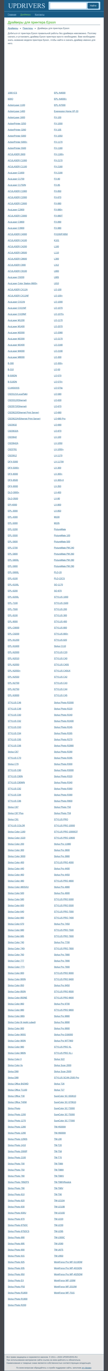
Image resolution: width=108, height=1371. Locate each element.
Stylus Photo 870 (16, 1219)
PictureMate (60, 529)
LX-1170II (59, 462)
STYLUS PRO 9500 (64, 991)
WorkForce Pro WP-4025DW (68, 1274)
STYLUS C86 (14, 801)
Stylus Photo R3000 (64, 770)
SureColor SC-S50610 (65, 1096)
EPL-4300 (13, 517)
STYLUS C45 (60, 695)
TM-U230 (58, 1225)
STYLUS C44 (60, 689)
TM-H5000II (60, 1127)
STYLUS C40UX (62, 671)
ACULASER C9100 (17, 271)
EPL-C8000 (13, 628)
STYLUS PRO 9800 (64, 1010)
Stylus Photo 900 (16, 1250)
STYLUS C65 (14, 739)
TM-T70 (58, 1157)
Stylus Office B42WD (18, 1084)
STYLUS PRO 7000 (64, 911)
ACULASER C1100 (17, 166)
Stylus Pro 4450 (62, 875)
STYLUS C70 (14, 758)
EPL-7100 (13, 603)
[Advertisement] (54, 67)
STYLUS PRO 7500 (64, 930)
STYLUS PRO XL (62, 1047)
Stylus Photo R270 (63, 739)
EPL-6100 (13, 578)
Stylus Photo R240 (63, 715)
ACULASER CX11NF (18, 296)
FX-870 (57, 197)
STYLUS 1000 (61, 597)
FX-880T (58, 216)
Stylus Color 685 (16, 936)
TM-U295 (58, 1231)
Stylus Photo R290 (63, 752)
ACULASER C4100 (17, 240)
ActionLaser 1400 (16, 111)
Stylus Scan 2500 (62, 1071)
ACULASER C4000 (17, 234)
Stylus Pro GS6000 (63, 1034)
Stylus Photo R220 (63, 709)
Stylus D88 (13, 1077)
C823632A (13, 431)
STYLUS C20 (60, 652)
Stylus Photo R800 (63, 801)
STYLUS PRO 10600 (64, 838)
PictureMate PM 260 (64, 554)
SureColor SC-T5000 (64, 1114)
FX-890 (57, 222)
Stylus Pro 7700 (62, 942)
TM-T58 (58, 1151)
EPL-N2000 (13, 652)
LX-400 (57, 492)
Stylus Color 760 (16, 954)
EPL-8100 (13, 615)
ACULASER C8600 (17, 259)
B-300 (11, 363)
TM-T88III (59, 1170)
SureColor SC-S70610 (65, 1102)
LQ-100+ (58, 296)
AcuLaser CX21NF (17, 308)
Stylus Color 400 (16, 862)
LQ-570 (57, 375)
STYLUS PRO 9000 (64, 973)
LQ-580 (57, 394)
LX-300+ (58, 474)
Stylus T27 (59, 1090)
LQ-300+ (58, 363)
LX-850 (57, 511)
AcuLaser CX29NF (17, 314)
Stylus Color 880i (16, 1016)
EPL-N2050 (13, 664)
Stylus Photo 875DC (18, 1225)
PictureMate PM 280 (64, 560)
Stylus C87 (13, 807)
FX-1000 (58, 123)
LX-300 (57, 468)
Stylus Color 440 (16, 868)
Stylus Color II (15, 1059)
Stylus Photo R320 (63, 776)
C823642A (13, 443)
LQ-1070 (58, 308)
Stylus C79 (13, 764)
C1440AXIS (13, 388)
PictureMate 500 (62, 541)
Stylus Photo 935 (16, 1268)
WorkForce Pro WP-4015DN (68, 1268)
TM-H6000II (60, 1133)
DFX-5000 (13, 462)
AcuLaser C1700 (16, 179)
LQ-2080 (58, 332)
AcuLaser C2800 (16, 209)
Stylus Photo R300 (63, 764)
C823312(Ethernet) (17, 400)
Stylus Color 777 (16, 961)
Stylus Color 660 (16, 918)
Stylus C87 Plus (15, 813)
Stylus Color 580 (16, 899)
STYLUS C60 (14, 715)
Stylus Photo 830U (17, 1213)
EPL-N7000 (60, 105)
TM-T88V (58, 1188)
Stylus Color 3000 (16, 856)
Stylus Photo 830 (16, 1207)
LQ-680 (57, 412)
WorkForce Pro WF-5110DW (68, 1262)
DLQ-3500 (13, 498)
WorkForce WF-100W (64, 1280)
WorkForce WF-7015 (64, 1293)
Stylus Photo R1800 (17, 1293)
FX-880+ (58, 209)
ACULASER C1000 (17, 160)
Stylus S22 (59, 1059)
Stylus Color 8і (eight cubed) (22, 1022)
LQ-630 (57, 400)
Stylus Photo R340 (63, 782)
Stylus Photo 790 (16, 1188)
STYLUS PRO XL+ (63, 1053)
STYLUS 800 (60, 628)
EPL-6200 (13, 591)
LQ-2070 (58, 326)
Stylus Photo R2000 (64, 702)
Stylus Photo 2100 (17, 1157)
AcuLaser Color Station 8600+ (22, 283)
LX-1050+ (59, 449)
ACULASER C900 (17, 265)
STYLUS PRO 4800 (64, 881)
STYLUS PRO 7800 (64, 948)
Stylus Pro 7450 (62, 924)
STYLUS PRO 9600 (64, 998)
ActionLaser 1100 (16, 105)
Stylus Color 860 (16, 1004)
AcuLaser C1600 (16, 173)
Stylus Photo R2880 (64, 745)
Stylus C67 (13, 752)
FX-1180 (58, 148)
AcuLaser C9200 (16, 277)
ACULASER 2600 (16, 154)
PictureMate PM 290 (64, 566)
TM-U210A (59, 1200)
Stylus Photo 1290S (17, 1139)
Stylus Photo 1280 (17, 1127)
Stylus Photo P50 (16, 1286)
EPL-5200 (13, 529)
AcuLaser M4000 (16, 351)
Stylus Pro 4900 (62, 893)
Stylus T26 (59, 1084)
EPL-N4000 (60, 93)
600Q (10, 99)
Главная (12, 14)
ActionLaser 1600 (16, 117)
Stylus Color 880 (16, 1010)
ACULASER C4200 (17, 246)
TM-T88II (58, 1164)
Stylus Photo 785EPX (18, 1182)
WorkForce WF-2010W (65, 1286)
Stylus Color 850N (17, 991)
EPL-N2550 (13, 677)
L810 (56, 283)
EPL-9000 (13, 621)
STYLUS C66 (14, 745)
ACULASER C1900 (17, 191)
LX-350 (57, 486)
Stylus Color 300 (16, 850)
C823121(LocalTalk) (17, 394)
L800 (56, 271)
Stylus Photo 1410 (17, 1145)
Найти (93, 5)
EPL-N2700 (13, 683)
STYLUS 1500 (61, 603)
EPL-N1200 (13, 640)
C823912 (12, 455)
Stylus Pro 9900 (62, 1028)
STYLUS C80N (15, 776)
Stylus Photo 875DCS (18, 1231)
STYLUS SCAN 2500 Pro (66, 1077)
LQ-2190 (58, 351)
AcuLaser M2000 (16, 332)
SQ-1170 (58, 584)
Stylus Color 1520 (16, 838)
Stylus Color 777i (16, 967)
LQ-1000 (58, 302)
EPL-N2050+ (14, 671)
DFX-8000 (13, 474)
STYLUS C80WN (16, 782)
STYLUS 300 (60, 615)
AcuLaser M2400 (16, 345)
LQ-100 (57, 289)
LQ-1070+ (59, 314)
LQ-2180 (58, 345)
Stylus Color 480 (16, 881)
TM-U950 (58, 1256)
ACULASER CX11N (17, 289)
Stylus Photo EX (16, 1280)
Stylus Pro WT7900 (63, 1041)
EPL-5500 (13, 535)
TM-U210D (59, 1213)
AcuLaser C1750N (17, 185)
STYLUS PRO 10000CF (66, 832)
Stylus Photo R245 (63, 727)
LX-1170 (58, 455)
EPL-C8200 (13, 634)
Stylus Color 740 (16, 942)
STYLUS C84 (14, 795)
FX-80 (57, 179)
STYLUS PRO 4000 (64, 862)
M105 (57, 523)
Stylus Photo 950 (16, 1274)
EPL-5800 (13, 554)
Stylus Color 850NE (17, 998)
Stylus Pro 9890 (62, 1022)
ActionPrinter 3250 (17, 123)
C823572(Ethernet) (17, 406)
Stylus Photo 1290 (17, 1133)
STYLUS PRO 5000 (64, 899)
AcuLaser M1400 (16, 326)
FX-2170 (58, 160)
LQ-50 (57, 369)
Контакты (39, 14)
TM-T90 (58, 1194)
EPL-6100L (13, 584)
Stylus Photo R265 (63, 733)
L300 (56, 259)
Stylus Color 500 (16, 893)
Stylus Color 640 (16, 911)
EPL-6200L (13, 597)
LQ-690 (57, 425)
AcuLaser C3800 (16, 222)
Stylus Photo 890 (16, 1237)
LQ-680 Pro (60, 419)
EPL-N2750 (13, 689)
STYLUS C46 (14, 702)
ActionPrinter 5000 (17, 136)
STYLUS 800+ (61, 634)
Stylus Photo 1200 (17, 1114)
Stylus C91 (13, 819)
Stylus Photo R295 (63, 758)
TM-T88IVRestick (62, 1182)
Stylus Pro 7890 (62, 961)
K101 (56, 240)
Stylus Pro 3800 (62, 850)
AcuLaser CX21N (16, 302)
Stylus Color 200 (16, 844)
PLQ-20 (58, 572)
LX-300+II (59, 480)
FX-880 (57, 203)
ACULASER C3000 (17, 216)
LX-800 (57, 505)
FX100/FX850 (61, 234)
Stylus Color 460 (16, 875)
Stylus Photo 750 (16, 1170)
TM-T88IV (59, 1176)
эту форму (86, 1368)
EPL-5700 (13, 548)
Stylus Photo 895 (16, 1243)
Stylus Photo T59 (62, 813)
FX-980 (57, 228)
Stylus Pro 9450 (62, 985)
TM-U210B (59, 1207)
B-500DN (12, 375)
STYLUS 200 (60, 609)
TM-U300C (59, 1237)
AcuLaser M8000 (16, 357)
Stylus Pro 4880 (62, 887)
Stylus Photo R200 (17, 1305)
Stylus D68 (13, 1071)
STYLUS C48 (14, 709)
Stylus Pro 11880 (62, 844)
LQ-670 (57, 406)
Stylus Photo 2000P (17, 1151)
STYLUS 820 (60, 640)
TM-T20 (58, 1145)
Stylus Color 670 (16, 924)
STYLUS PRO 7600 (64, 936)
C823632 (12, 425)
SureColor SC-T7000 (64, 1120)
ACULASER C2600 (17, 203)
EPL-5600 (13, 541)
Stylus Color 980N (17, 1053)
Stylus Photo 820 (16, 1200)
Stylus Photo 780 (16, 1176)
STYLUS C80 (14, 770)
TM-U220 (58, 1219)
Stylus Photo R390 (63, 795)
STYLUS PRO (61, 819)
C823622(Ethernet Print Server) (23, 412)
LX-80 (57, 498)
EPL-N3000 (13, 695)
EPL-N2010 (13, 658)
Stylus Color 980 (16, 1047)
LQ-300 (57, 357)
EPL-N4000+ (60, 99)
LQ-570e (58, 388)
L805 (56, 277)
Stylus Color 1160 (16, 832)
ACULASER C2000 (17, 197)
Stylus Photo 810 (16, 1194)
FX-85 (57, 185)
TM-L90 (58, 1139)
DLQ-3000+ (13, 492)
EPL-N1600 (13, 646)
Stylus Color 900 (16, 1028)
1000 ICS (12, 93)
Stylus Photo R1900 (17, 1299)
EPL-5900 (13, 566)
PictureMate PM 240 (64, 548)
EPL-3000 (13, 511)
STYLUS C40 (60, 658)
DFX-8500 (13, 480)
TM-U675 (58, 1250)
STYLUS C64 (14, 733)
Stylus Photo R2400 (64, 721)
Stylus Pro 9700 (62, 1004)
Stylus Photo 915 (16, 1256)
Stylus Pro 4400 (62, 868)
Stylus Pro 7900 (62, 967)
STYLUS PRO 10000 (64, 825)
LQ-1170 (58, 320)
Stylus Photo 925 (16, 1262)
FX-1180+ (59, 154)
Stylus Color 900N (17, 1041)
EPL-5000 (13, 523)
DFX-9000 (13, 486)
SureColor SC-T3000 (64, 1108)
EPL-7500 (13, 609)
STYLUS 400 (60, 621)
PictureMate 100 (62, 535)
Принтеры (28, 28)
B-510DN (12, 382)
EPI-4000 (12, 505)
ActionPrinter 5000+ (17, 142)
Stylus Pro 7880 (62, 954)
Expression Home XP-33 (66, 111)
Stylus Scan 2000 (62, 1065)
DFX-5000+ (13, 468)
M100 (57, 517)
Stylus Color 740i (16, 948)
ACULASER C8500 (17, 253)
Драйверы (13, 28)
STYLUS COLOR (16, 825)
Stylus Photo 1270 (17, 1120)
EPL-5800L (13, 560)
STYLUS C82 (14, 789)
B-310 (11, 369)
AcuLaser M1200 (16, 320)
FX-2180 (58, 166)
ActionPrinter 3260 (17, 130)
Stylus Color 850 (16, 985)
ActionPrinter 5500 (17, 148)
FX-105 (57, 130)
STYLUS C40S (61, 664)
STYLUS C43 (60, 683)
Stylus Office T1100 (17, 1090)
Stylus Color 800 (16, 973)
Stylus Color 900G (17, 1034)
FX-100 (57, 117)
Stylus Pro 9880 (62, 1016)
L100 (56, 246)
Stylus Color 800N (17, 979)
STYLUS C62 (14, 721)
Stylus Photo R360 (63, 789)
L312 (56, 265)
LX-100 (57, 437)
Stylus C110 (60, 646)
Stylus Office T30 (16, 1096)
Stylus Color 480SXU (18, 887)
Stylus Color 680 (16, 930)
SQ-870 (58, 591)
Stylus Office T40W (17, 1102)
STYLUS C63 (14, 727)
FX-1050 (58, 136)
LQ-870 (57, 431)
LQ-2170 (58, 339)
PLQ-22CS (59, 578)
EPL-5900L (13, 572)
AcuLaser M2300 (16, 339)
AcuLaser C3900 (16, 228)
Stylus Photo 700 (16, 1164)
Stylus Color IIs (15, 1065)
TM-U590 (58, 1243)
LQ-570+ (58, 382)
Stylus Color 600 (16, 905)
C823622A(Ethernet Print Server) (24, 419)
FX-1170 (58, 142)
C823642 (12, 437)
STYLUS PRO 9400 (64, 979)
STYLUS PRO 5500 (64, 905)
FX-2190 (58, 173)
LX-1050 (58, 443)
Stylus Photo (14, 1108)
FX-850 (57, 191)
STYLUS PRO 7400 (64, 918)
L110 (56, 253)
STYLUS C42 (60, 677)
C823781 (12, 449)
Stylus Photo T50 (62, 807)
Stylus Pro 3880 (62, 856)
